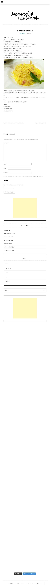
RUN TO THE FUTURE (9, 237)
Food (7, 272)
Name (5, 164)
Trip (6, 277)
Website (6, 172)
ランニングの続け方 (9, 247)
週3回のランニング (9, 250)
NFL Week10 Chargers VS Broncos (14, 123)
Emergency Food (8, 240)
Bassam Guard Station (9, 233)
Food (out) (22, 33)
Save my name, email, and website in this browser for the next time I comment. (24, 176)
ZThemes (39, 583)
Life (6, 264)
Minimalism (8, 268)
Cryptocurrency (8, 243)
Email (5, 168)
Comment (6, 143)
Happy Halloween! (40, 123)
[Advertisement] (25, 208)
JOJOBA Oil (7, 230)
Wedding (8, 281)
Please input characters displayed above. (14, 185)
